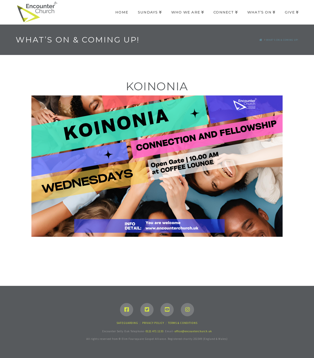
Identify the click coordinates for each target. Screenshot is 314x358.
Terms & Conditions (182, 323)
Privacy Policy (153, 323)
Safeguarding (127, 323)
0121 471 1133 (154, 331)
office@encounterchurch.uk (193, 331)
